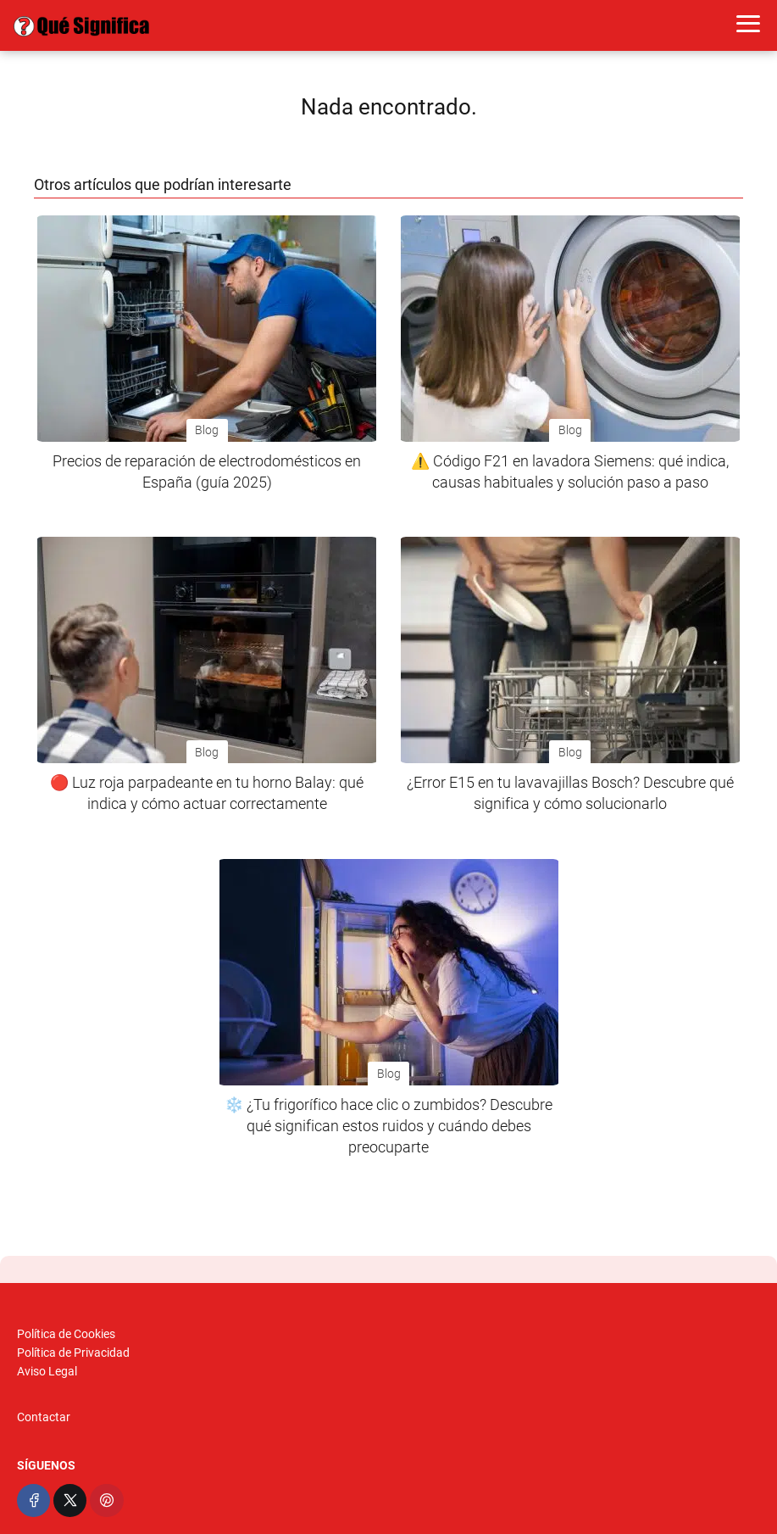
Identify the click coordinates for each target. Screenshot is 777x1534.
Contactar (43, 1417)
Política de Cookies (66, 1334)
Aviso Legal (47, 1371)
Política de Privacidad (73, 1352)
